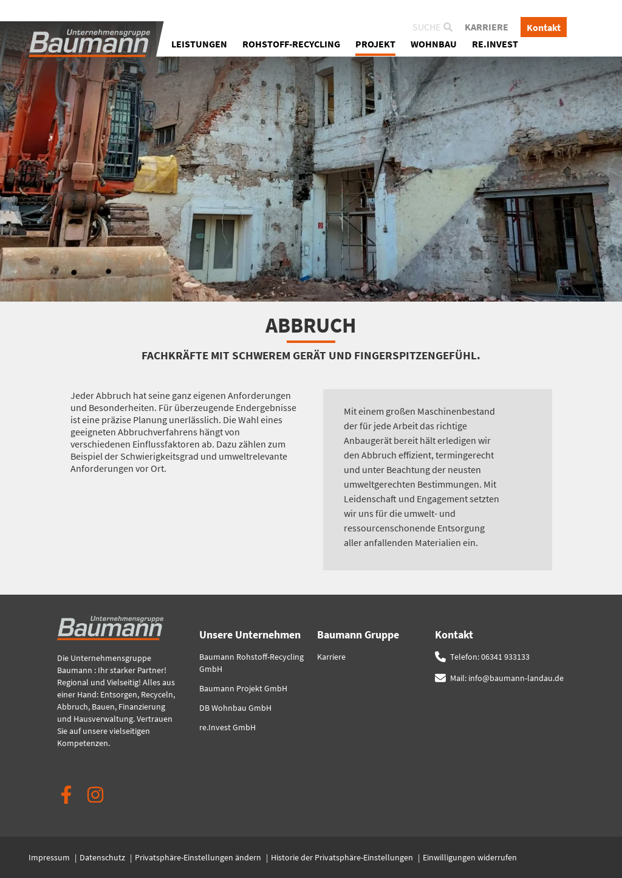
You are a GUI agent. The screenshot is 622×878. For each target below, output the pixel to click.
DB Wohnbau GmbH (235, 707)
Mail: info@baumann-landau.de (507, 677)
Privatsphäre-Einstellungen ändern (199, 857)
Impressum (50, 857)
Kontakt (544, 28)
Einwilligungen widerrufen (470, 857)
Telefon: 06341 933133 (490, 656)
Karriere (486, 28)
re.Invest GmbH (227, 727)
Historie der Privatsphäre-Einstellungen (343, 857)
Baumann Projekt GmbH (243, 688)
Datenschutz (103, 857)
